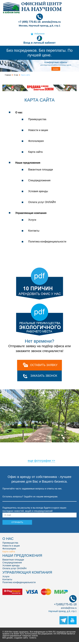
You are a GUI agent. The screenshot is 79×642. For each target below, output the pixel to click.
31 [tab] (71, 448)
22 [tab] (27, 448)
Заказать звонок (43, 375)
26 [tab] (46, 448)
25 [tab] (42, 448)
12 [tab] (56, 444)
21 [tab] (22, 448)
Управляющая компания (30, 213)
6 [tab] (27, 444)
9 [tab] (42, 444)
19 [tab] (13, 448)
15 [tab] (71, 444)
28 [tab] (56, 448)
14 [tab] (66, 444)
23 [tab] (32, 448)
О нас (16, 75)
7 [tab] (32, 444)
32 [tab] (75, 448)
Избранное (40, 34)
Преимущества (37, 119)
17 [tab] (3, 448)
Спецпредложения (39, 180)
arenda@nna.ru (69, 608)
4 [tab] (17, 444)
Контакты (33, 230)
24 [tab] (37, 448)
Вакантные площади (40, 169)
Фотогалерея (36, 141)
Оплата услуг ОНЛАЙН (42, 202)
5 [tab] (22, 444)
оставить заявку (43, 365)
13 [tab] (61, 444)
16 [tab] (75, 444)
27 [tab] (51, 448)
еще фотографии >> (41, 460)
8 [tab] (37, 444)
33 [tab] (37, 453)
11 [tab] (51, 444)
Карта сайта (35, 151)
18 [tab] (8, 448)
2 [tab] (8, 444)
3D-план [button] (56, 69)
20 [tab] (17, 448)
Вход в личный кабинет (39, 40)
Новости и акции (38, 130)
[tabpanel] (39, 415)
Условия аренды (38, 191)
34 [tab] (42, 453)
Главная (8, 75)
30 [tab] (66, 448)
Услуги (32, 219)
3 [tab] (13, 444)
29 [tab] (61, 448)
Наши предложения (27, 162)
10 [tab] (46, 444)
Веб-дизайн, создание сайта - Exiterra (19, 638)
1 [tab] (3, 444)
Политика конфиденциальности (47, 241)
